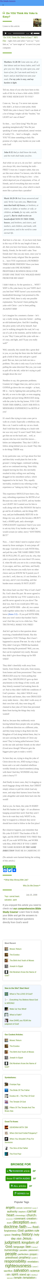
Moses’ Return (14, 943)
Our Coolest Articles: (14, 1029)
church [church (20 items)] (31, 1209)
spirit (15, 894)
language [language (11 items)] (18, 1240)
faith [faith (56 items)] (22, 1221)
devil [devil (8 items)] (33, 1216)
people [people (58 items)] (11, 1248)
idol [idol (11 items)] (19, 1232)
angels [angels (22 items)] (10, 1201)
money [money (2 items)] (34, 1241)
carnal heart (14, 890)
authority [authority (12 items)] (12, 1205)
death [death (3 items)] (9, 1217)
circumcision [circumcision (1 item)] (9, 1213)
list (21, 1187)
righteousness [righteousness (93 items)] (18, 1259)
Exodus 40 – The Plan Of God (21, 1090)
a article (18, 1165)
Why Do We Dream (32, 880)
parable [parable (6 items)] (23, 1244)
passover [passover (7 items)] (33, 1244)
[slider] (18, 27)
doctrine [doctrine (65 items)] (11, 1220)
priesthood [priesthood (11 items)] (12, 1251)
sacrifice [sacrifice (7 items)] (8, 1265)
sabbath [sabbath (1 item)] (35, 1260)
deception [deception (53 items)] (21, 1216)
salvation (8, 894)
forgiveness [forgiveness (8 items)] (10, 1224)
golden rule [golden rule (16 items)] (32, 1224)
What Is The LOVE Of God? (20, 988)
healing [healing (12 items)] (16, 1228)
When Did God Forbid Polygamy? (22, 1127)
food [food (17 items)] (35, 1221)
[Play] (6, 27)
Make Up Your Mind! (17, 1003)
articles (18, 1180)
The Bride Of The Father (19, 1084)
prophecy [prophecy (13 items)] (25, 1251)
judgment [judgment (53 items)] (12, 1236)
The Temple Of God (17, 1096)
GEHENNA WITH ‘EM (18, 1121)
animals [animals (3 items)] (19, 1202)
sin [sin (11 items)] (8, 1268)
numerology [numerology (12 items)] (11, 1244)
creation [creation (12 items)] (31, 1212)
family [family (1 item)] (29, 1221)
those (18, 1172)
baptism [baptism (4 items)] (22, 1206)
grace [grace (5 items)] (7, 1229)
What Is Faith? (15, 1009)
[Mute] (32, 27)
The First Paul (14, 1148)
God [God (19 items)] (20, 1224)
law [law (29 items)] (28, 1240)
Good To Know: (11, 1116)
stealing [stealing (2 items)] (34, 1269)
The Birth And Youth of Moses (21, 955)
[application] (22, 27)
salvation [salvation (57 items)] (21, 1264)
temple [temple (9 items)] (18, 1271)
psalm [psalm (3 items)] (34, 1252)
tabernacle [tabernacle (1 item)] (10, 1272)
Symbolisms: (10, 1072)
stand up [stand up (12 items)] (25, 1268)
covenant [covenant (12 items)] (19, 1212)
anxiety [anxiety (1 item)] (35, 1202)
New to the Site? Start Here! (17, 982)
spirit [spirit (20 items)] (15, 1268)
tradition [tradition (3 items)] (21, 1274)
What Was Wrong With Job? (15, 874)
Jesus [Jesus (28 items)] (27, 1232)
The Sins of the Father (18, 1142)
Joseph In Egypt (15, 960)
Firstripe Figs (14, 1078)
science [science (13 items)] (34, 1264)
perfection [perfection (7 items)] (23, 1248)
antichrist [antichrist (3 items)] (27, 1202)
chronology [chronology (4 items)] (20, 1209)
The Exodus (14, 949)
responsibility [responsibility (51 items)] (15, 1255)
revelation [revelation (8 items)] (33, 1255)
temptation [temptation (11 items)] (29, 1271)
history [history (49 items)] (27, 1228)
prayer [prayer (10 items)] (33, 1248)
